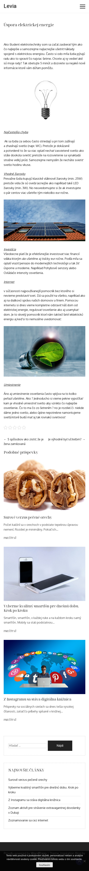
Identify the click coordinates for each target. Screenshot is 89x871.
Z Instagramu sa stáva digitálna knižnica (37, 699)
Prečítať (10, 538)
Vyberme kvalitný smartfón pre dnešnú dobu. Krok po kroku (41, 608)
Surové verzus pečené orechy (28, 517)
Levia (10, 6)
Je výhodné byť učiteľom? (64, 439)
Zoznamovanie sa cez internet (28, 820)
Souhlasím (44, 865)
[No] (84, 861)
